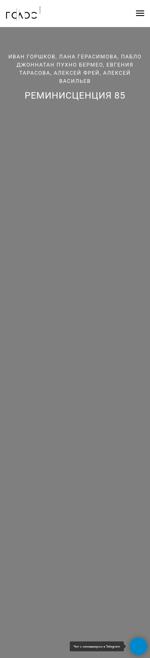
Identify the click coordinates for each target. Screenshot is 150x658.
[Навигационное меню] (140, 13)
